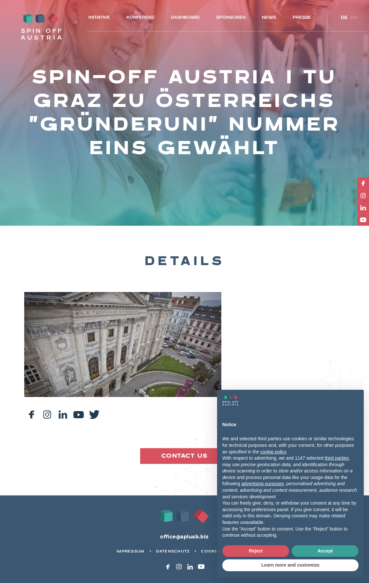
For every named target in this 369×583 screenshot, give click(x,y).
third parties (337, 458)
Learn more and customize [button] (290, 565)
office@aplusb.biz (184, 537)
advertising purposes (262, 483)
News (269, 17)
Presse (302, 17)
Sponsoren (231, 17)
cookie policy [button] (273, 451)
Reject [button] (256, 550)
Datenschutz (173, 551)
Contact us (184, 456)
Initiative (99, 17)
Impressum (130, 551)
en (354, 17)
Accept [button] (325, 550)
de (344, 17)
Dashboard (185, 17)
